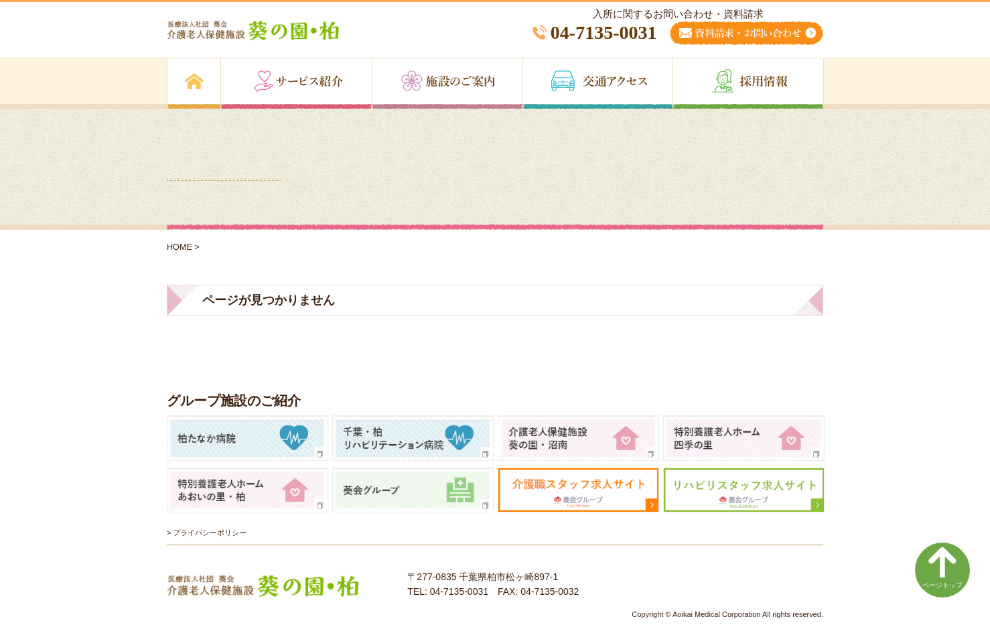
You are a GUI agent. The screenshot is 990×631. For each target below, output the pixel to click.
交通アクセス (598, 83)
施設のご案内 (447, 83)
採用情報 (748, 83)
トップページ (193, 83)
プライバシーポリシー (209, 533)
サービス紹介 (296, 83)
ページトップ (942, 568)
